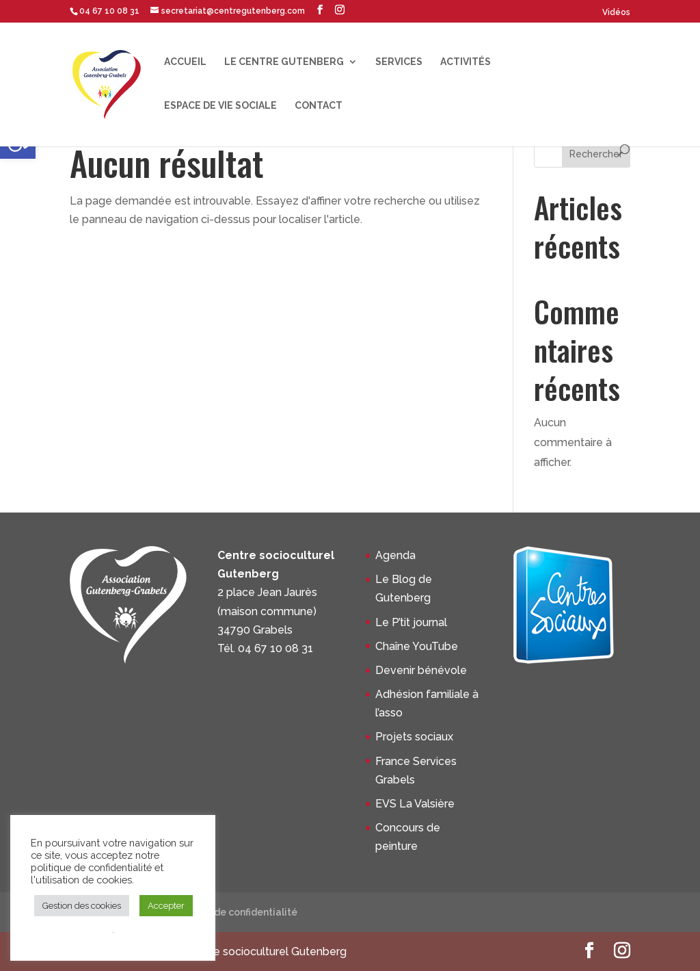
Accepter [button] (166, 906)
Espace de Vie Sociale (220, 106)
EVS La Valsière (415, 803)
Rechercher (596, 153)
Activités (465, 62)
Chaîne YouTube (416, 646)
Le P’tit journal (411, 622)
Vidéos (616, 12)
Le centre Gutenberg (284, 62)
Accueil (185, 62)
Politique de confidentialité (232, 912)
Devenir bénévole (421, 670)
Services (398, 62)
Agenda (395, 555)
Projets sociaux (414, 736)
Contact (318, 106)
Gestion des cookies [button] (81, 906)
